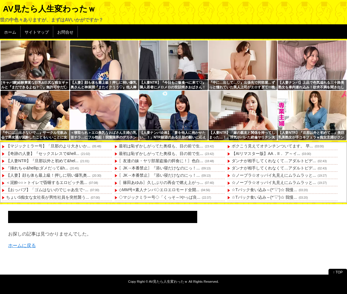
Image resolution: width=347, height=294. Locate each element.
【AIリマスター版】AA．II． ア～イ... (266, 153)
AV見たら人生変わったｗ (49, 8)
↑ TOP (338, 272)
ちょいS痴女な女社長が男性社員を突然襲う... (47, 197)
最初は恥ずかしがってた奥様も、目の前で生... (161, 146)
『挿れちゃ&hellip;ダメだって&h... (37, 168)
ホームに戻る (22, 245)
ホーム (10, 32)
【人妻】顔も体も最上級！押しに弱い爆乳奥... (48, 175)
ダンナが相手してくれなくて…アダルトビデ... (274, 160)
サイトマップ (37, 32)
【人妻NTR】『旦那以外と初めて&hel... (42, 160)
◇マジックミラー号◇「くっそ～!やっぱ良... (159, 197)
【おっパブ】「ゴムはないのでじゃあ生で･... (47, 189)
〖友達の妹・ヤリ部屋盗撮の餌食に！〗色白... (161, 160)
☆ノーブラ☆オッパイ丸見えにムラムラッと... (274, 175)
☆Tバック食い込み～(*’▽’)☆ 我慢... (264, 189)
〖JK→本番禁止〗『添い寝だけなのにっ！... (159, 168)
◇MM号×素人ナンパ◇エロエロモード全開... (159, 189)
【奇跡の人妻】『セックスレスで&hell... (42, 153)
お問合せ (65, 32)
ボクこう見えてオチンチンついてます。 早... (272, 146)
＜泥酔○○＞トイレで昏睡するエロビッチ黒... (46, 182)
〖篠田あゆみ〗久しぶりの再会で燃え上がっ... (161, 182)
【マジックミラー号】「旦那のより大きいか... (48, 146)
